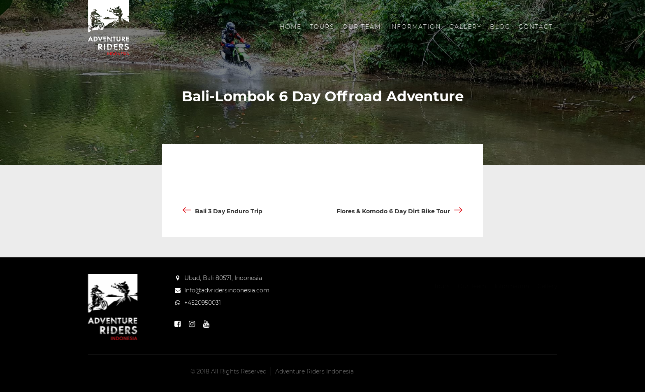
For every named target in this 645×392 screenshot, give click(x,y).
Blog (500, 26)
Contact (536, 26)
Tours (322, 26)
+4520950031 (202, 302)
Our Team (362, 26)
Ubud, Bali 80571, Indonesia (223, 278)
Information (415, 26)
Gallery (465, 26)
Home (291, 26)
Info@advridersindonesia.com (226, 290)
